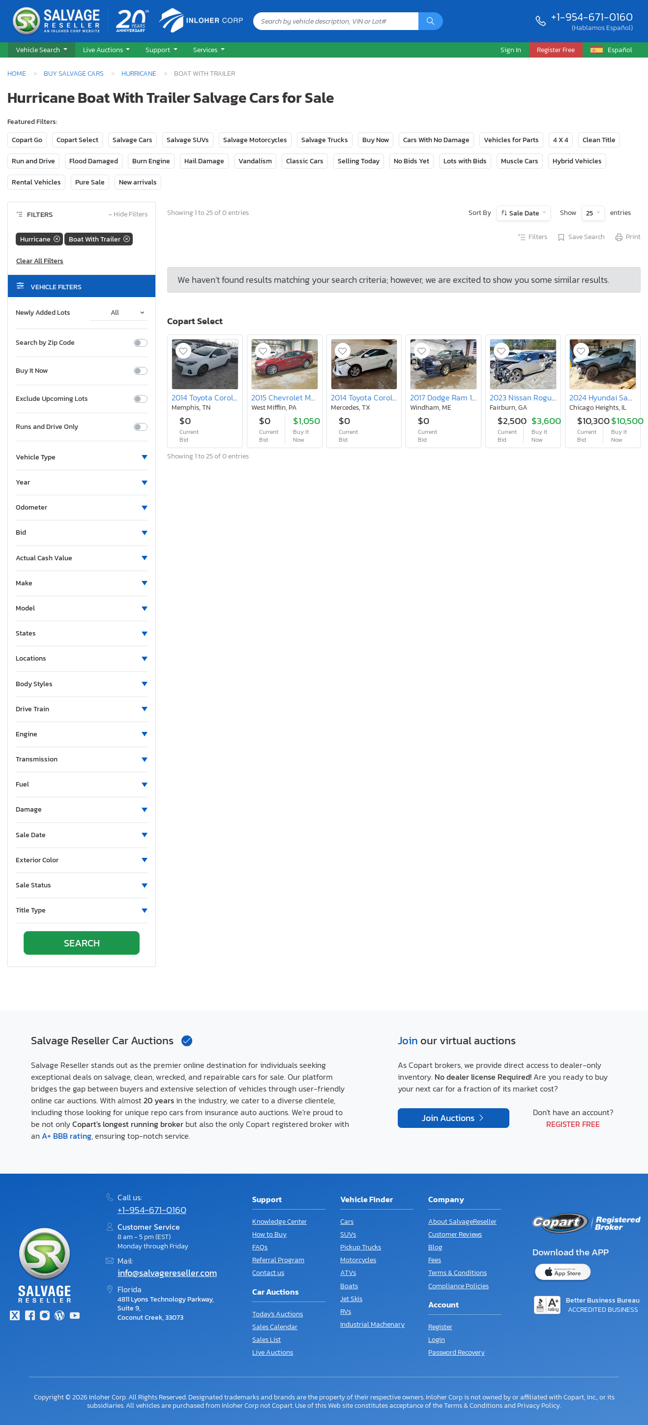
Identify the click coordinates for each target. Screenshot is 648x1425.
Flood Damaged (93, 161)
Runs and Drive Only (47, 427)
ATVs (348, 1273)
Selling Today (359, 161)
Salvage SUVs (188, 140)
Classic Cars (305, 161)
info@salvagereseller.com (167, 1273)
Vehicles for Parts (511, 140)
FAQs (259, 1247)
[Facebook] (29, 1316)
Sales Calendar (274, 1327)
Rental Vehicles (36, 182)
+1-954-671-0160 (592, 16)
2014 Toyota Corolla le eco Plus (384, 397)
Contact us (268, 1273)
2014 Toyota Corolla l (207, 397)
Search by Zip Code (45, 342)
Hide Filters (128, 214)
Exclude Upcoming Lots (52, 398)
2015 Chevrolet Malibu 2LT (296, 397)
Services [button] (206, 49)
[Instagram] (44, 1316)
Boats (349, 1286)
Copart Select (77, 140)
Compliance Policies (458, 1286)
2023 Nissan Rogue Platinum (539, 397)
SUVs (348, 1234)
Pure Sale (90, 182)
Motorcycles (358, 1260)
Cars (346, 1221)
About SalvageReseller (462, 1221)
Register (440, 1327)
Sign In (511, 49)
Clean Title (599, 140)
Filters (532, 238)
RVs (345, 1311)
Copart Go (27, 140)
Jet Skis (351, 1299)
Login (436, 1339)
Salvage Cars (132, 140)
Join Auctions (449, 1118)
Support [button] (159, 49)
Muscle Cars (519, 161)
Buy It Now (32, 370)
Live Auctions (272, 1352)
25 (590, 213)
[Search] (430, 21)
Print (627, 238)
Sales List (266, 1339)
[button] (41, 50)
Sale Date (524, 213)
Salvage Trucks (324, 140)
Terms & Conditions (457, 1273)
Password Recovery (456, 1352)
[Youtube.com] (74, 1316)
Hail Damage (204, 161)
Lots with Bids (465, 161)
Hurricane (138, 73)
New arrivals (138, 182)
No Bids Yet (411, 161)
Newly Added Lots (43, 312)
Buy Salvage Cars (74, 73)
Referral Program (278, 1260)
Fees (434, 1260)
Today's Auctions (277, 1314)
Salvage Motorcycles (255, 140)
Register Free (573, 1124)
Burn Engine (151, 161)
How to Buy (269, 1234)
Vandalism (255, 161)
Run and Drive (33, 161)
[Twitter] (14, 1316)
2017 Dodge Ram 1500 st (452, 397)
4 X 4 (560, 140)
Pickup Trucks (360, 1247)
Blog (435, 1247)
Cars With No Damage (436, 140)
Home (16, 73)
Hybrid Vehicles (577, 161)
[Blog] (59, 1316)
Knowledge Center (279, 1221)
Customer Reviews (455, 1234)
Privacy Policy (538, 1405)
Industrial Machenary (372, 1324)
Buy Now (375, 140)
